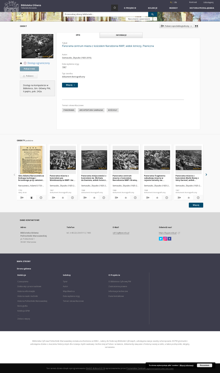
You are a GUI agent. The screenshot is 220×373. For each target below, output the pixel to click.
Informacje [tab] (121, 35)
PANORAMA (69, 110)
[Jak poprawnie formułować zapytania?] (155, 19)
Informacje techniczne (118, 291)
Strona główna (24, 268)
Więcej (196, 205)
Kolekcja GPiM (23, 311)
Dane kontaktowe (116, 296)
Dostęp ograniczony (35, 63)
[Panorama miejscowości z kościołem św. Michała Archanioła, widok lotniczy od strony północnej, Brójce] (94, 160)
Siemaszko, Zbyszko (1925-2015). (77, 57)
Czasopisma (22, 281)
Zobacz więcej (23, 318)
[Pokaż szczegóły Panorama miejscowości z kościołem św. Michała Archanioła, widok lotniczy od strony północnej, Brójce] (103, 198)
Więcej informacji (186, 365)
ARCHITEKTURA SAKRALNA (91, 110)
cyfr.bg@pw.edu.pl (121, 233)
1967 (64, 67)
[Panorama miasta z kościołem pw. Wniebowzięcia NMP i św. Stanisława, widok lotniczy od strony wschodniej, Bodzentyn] (63, 160)
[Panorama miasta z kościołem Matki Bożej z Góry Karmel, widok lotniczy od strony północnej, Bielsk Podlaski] (189, 160)
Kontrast (193, 2)
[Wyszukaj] (152, 14)
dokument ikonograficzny (73, 76)
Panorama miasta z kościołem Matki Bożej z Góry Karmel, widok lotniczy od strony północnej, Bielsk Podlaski (188, 177)
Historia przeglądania (202, 8)
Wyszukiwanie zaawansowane (139, 19)
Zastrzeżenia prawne (117, 286)
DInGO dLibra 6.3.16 (95, 368)
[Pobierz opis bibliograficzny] (21, 198)
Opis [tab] (78, 35)
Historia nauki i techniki (27, 296)
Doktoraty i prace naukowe (29, 286)
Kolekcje (152, 8)
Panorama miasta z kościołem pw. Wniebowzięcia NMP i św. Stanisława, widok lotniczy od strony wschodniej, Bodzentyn (62, 177)
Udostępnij (209, 2)
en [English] (175, 2)
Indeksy (173, 8)
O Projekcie (130, 8)
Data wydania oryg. (71, 296)
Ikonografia (22, 306)
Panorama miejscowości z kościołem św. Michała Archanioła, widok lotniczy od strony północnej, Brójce (94, 177)
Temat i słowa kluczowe (73, 301)
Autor (65, 286)
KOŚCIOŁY (112, 110)
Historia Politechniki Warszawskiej (32, 301)
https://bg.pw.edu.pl (168, 233)
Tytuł (65, 281)
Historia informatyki (26, 291)
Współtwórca (69, 291)
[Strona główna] (114, 8)
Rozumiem (204, 365)
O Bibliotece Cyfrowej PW (119, 281)
